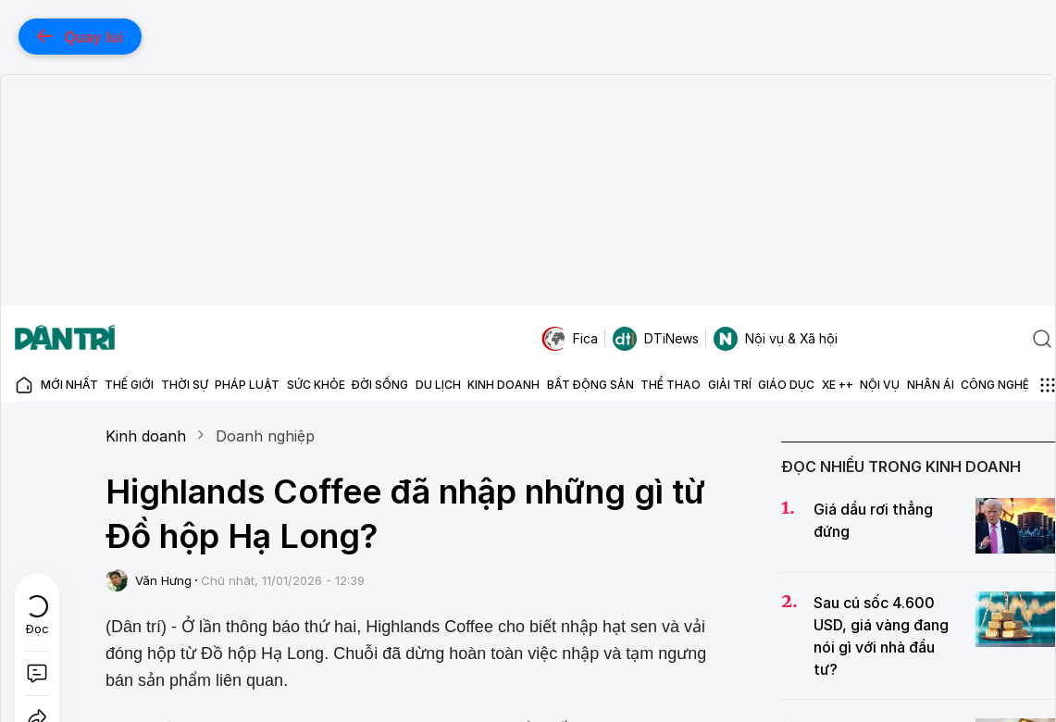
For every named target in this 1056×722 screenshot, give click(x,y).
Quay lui (80, 36)
